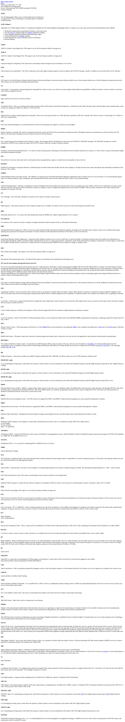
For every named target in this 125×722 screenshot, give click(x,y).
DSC (35, 34)
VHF (7, 347)
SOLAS (12, 32)
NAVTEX (106, 345)
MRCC (75, 327)
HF (14, 347)
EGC (100, 345)
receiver (105, 651)
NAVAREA (90, 344)
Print (2, 3)
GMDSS (29, 32)
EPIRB (44, 327)
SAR (100, 327)
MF (10, 347)
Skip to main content (7, 1)
